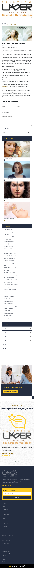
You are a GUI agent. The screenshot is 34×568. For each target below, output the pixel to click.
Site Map (5, 516)
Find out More (6, 475)
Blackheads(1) (7, 239)
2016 (4, 344)
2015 (4, 349)
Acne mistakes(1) (8, 232)
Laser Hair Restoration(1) (10, 275)
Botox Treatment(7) (9, 241)
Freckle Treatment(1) (9, 258)
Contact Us (5, 514)
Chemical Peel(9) (8, 246)
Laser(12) (6, 270)
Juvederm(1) (7, 265)
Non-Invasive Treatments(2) (11, 284)
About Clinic (5, 499)
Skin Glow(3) (7, 294)
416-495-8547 (17, 566)
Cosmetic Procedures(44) (10, 253)
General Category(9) (9, 260)
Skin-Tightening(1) (8, 303)
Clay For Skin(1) (8, 248)
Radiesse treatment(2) (10, 289)
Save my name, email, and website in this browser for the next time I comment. (16, 111)
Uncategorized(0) (8, 313)
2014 (4, 353)
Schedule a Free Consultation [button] (10, 391)
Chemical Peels (5, 528)
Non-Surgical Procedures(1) (11, 287)
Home (4, 497)
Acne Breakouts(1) (8, 229)
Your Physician (6, 504)
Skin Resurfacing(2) (9, 296)
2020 (4, 328)
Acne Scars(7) (7, 234)
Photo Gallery (6, 502)
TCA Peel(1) (7, 311)
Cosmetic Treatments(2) (10, 256)
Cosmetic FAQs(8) (8, 251)
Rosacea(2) (7, 291)
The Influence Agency (25, 563)
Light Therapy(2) (8, 282)
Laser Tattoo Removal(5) (10, 280)
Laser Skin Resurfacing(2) (10, 277)
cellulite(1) (7, 244)
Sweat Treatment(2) (9, 308)
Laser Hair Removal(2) (9, 272)
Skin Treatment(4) (8, 301)
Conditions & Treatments (7, 525)
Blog (4, 511)
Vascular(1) (7, 318)
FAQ (4, 508)
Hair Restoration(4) (9, 263)
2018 (4, 336)
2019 (4, 332)
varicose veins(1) (8, 315)
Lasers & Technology (6, 533)
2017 (4, 340)
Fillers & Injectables (6, 531)
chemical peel (5, 86)
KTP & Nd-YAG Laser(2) (10, 268)
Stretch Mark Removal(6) (10, 306)
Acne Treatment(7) (9, 237)
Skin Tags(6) (7, 299)
